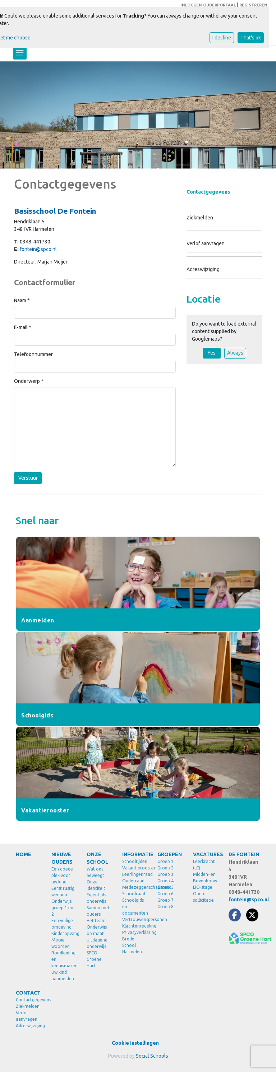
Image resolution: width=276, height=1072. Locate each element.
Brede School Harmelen (132, 945)
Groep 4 (165, 880)
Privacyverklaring (134, 932)
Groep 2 (165, 867)
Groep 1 (165, 861)
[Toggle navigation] (20, 53)
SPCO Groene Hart (94, 959)
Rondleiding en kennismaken (63, 959)
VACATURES (205, 854)
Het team (96, 920)
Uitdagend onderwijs (97, 943)
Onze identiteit (96, 885)
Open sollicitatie (203, 896)
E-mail (22, 327)
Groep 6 (165, 893)
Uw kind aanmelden (62, 975)
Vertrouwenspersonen (134, 919)
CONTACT (28, 993)
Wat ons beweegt (95, 872)
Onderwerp (28, 381)
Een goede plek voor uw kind (62, 875)
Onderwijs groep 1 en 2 (62, 907)
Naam (22, 300)
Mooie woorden (60, 943)
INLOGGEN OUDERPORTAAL (208, 5)
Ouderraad (133, 880)
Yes (211, 353)
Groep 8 (165, 906)
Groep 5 (165, 887)
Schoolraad (133, 893)
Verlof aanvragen (206, 243)
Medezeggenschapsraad (134, 887)
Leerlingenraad (134, 874)
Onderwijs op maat (97, 930)
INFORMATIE (134, 854)
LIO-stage (202, 887)
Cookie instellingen (135, 1043)
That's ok (250, 38)
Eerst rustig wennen (62, 891)
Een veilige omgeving (62, 923)
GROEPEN (169, 854)
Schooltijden (134, 861)
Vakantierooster (134, 867)
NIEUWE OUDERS (62, 858)
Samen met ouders (98, 910)
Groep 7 (165, 900)
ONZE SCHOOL (97, 858)
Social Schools (152, 1056)
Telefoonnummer (33, 354)
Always (235, 353)
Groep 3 (165, 874)
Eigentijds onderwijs (96, 897)
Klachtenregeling (134, 926)
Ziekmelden (200, 217)
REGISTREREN (253, 5)
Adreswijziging (203, 269)
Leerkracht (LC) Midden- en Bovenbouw (205, 871)
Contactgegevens (208, 192)
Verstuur (28, 478)
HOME (23, 854)
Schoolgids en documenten (134, 906)
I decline (221, 38)
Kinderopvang (63, 933)
